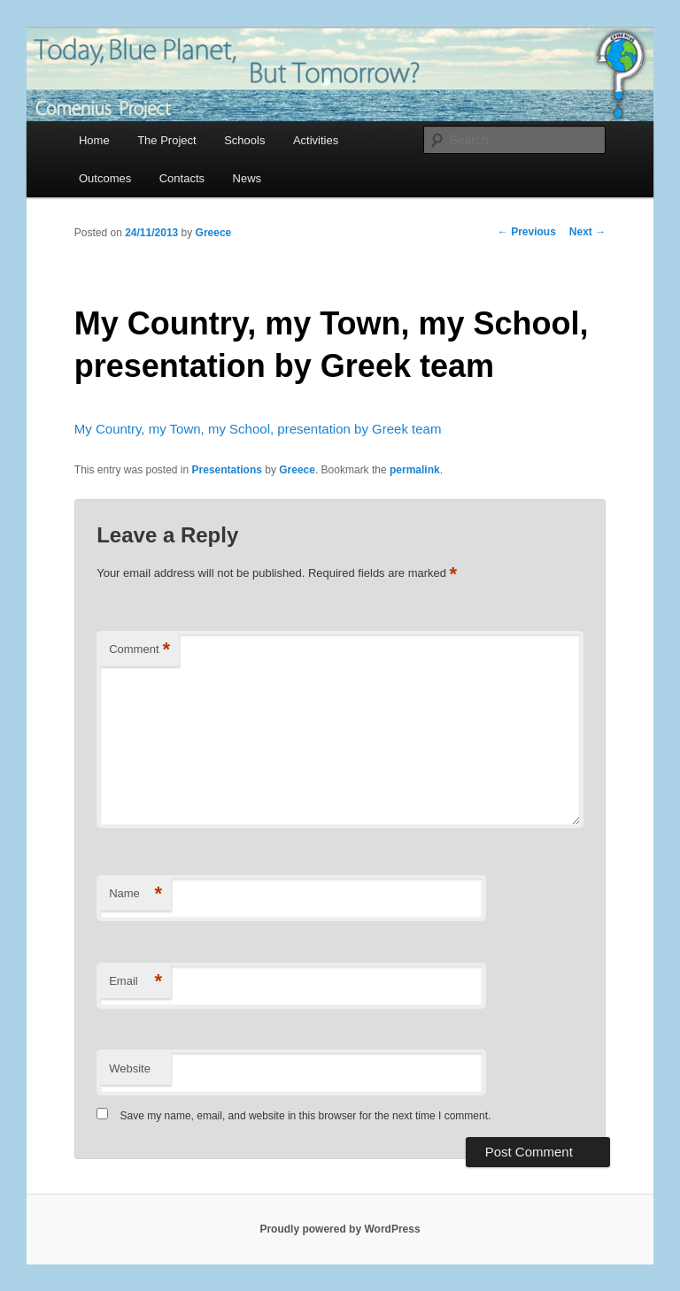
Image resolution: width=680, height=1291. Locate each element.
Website (130, 1068)
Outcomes (105, 178)
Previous (527, 232)
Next (587, 232)
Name (135, 894)
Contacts (182, 178)
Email (135, 982)
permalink (415, 470)
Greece (214, 233)
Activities (315, 140)
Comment (139, 650)
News (247, 178)
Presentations (227, 470)
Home (94, 140)
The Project (166, 140)
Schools (244, 140)
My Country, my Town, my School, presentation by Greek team (258, 428)
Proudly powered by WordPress (339, 1229)
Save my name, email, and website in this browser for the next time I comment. (305, 1116)
